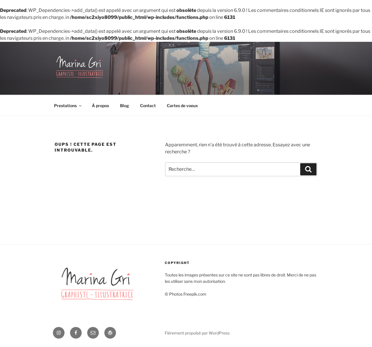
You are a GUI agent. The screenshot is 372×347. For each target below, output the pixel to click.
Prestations (68, 105)
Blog (124, 105)
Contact (148, 105)
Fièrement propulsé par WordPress (197, 332)
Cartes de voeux (182, 105)
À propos (100, 105)
